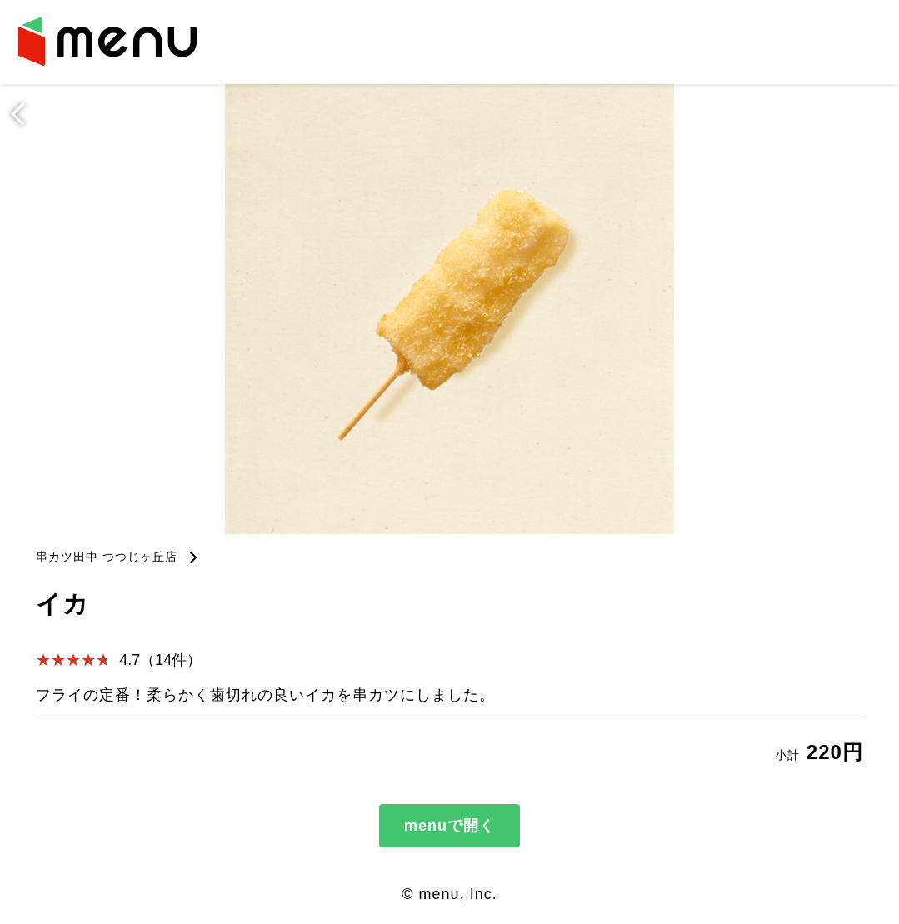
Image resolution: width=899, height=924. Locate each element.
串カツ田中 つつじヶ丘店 (106, 556)
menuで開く (449, 825)
